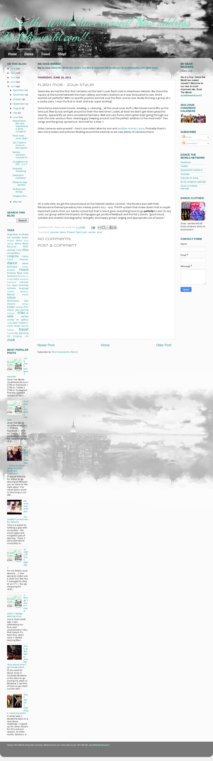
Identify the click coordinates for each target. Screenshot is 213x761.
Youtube (185, 174)
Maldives (24, 292)
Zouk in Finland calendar (189, 187)
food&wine (12, 276)
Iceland (10, 279)
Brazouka (11, 247)
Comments (190, 143)
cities (25, 250)
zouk (99, 232)
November (19, 95)
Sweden (22, 323)
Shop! (62, 54)
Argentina (12, 234)
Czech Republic (17, 260)
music (25, 295)
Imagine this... (20, 196)
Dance (28, 54)
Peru (26, 307)
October (17, 99)
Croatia (25, 256)
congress (13, 256)
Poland (10, 310)
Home (12, 54)
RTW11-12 (23, 313)
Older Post (163, 345)
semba (10, 323)
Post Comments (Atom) (65, 352)
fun (20, 276)
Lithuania (10, 292)
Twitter (184, 166)
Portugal (10, 313)
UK (8, 336)
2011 (13, 86)
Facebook (186, 162)
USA (26, 336)
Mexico (11, 294)
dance (63, 232)
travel (23, 330)
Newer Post (46, 345)
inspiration (11, 282)
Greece (25, 276)
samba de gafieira (17, 320)
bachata (16, 237)
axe (8, 238)
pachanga (19, 307)
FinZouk (11, 273)
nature (11, 297)
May (15, 202)
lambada (11, 288)
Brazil (25, 243)
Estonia (11, 270)
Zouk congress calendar (193, 182)
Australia (23, 234)
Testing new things (19, 190)
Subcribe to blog (189, 178)
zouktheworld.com (191, 95)
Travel (45, 54)
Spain (15, 323)
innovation (24, 279)
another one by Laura (131, 128)
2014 (13, 73)
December (19, 90)
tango (17, 326)
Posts (187, 137)
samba (92, 232)
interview (23, 282)
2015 (13, 68)
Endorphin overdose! (19, 176)
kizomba (23, 285)
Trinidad (10, 333)
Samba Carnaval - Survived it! (20, 155)
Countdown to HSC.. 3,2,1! (20, 163)
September (19, 104)
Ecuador (25, 267)
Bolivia (18, 244)
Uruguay (17, 336)
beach (25, 237)
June (16, 117)
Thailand (10, 330)
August (17, 108)
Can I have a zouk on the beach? (20, 145)
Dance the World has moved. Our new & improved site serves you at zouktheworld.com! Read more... (105, 68)
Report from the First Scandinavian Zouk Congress (20, 126)
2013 (13, 77)
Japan (15, 285)
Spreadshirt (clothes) (191, 170)
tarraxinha (24, 326)
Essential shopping (19, 170)
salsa (10, 316)
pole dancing (22, 310)
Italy (9, 285)
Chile (18, 250)
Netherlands (13, 301)
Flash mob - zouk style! (20, 137)
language (23, 288)
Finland (71, 232)
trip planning (21, 333)
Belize (19, 241)
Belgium (10, 241)
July (15, 113)
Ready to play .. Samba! (20, 183)
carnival (55, 232)
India (16, 279)
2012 (13, 82)
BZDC (25, 247)
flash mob (81, 232)
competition (13, 253)
